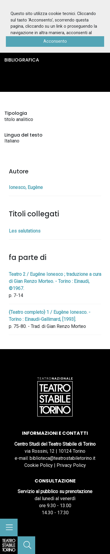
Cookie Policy (38, 465)
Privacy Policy (71, 465)
